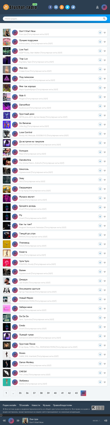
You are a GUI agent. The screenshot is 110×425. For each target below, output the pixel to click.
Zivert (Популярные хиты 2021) (32, 209)
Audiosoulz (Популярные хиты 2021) (35, 108)
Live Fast (23, 49)
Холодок (23, 150)
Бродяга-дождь (27, 206)
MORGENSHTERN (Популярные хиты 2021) (37, 301)
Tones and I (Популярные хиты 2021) (35, 365)
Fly (20, 215)
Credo (22, 325)
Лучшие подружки (28, 40)
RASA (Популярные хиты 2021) (32, 246)
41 (62, 393)
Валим (22, 270)
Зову (21, 178)
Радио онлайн (9, 405)
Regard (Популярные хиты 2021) (33, 99)
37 (34, 393)
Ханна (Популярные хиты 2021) (33, 200)
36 (27, 393)
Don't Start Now (27, 31)
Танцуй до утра (27, 233)
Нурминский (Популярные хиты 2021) (36, 172)
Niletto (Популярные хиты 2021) (33, 384)
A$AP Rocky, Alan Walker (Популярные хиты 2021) (40, 53)
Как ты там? (25, 224)
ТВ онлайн (24, 405)
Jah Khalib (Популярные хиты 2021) (34, 283)
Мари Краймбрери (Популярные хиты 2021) (38, 89)
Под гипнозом (26, 77)
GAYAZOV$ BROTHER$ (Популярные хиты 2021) (40, 145)
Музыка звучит (27, 196)
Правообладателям (62, 405)
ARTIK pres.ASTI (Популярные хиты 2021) (37, 80)
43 (76, 393)
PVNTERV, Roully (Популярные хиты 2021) (37, 264)
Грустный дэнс (26, 114)
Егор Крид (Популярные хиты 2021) (35, 191)
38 (41, 393)
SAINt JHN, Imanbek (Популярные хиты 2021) (38, 356)
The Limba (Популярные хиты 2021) (34, 375)
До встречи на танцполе (31, 141)
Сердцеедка (25, 187)
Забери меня (25, 307)
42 (69, 393)
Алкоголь (24, 169)
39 (48, 393)
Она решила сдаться (29, 288)
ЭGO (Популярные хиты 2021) (32, 181)
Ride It (22, 95)
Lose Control (25, 132)
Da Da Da (24, 316)
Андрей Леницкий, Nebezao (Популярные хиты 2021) (42, 227)
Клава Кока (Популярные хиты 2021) (35, 71)
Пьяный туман (26, 334)
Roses (22, 353)
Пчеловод (24, 242)
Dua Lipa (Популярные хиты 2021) (34, 34)
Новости (36, 405)
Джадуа (23, 279)
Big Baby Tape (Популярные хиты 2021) (36, 62)
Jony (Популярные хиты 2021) (32, 255)
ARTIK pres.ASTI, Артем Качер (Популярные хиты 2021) (43, 117)
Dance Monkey (26, 362)
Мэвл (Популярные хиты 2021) (32, 154)
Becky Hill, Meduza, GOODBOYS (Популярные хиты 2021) (43, 135)
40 (55, 393)
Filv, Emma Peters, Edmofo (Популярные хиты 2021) (41, 163)
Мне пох (23, 68)
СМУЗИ (22, 371)
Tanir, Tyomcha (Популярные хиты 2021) (36, 319)
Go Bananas (25, 123)
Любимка (24, 380)
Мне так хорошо (27, 86)
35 (20, 393)
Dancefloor (24, 104)
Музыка (46, 405)
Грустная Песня (27, 344)
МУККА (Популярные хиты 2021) (33, 237)
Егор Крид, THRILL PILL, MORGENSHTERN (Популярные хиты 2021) (48, 347)
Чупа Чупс (24, 261)
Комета (23, 252)
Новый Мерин (26, 298)
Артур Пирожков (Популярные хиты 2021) (37, 292)
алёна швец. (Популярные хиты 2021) (36, 43)
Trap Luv (23, 58)
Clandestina (25, 160)
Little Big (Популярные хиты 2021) (34, 126)
